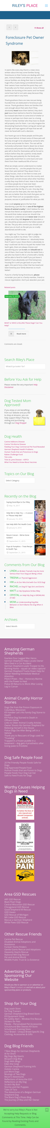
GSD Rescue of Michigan (16, 914)
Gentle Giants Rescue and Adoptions (22, 949)
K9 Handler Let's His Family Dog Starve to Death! (24, 714)
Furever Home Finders (15, 946)
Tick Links (8, 457)
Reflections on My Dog (15, 1081)
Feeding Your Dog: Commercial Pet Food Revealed (24, 447)
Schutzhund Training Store (17, 1029)
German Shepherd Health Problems (18, 449)
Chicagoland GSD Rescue (16, 907)
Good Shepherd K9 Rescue (17, 909)
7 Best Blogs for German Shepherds (22, 1051)
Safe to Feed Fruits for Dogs (18, 775)
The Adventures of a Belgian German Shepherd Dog (22, 1093)
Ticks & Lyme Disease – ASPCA (16, 459)
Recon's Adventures (14, 1076)
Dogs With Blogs (12, 1061)
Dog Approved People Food (17, 767)
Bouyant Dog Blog (13, 1058)
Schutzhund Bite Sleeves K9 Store (20, 1026)
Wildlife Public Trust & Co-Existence (21, 959)
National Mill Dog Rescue (16, 954)
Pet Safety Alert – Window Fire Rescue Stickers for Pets (23, 1020)
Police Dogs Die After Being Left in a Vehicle (22, 732)
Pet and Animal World (15, 957)
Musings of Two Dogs (14, 1074)
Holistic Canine (11, 1069)
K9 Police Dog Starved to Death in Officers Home (21, 719)
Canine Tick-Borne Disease (15, 444)
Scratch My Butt (12, 1084)
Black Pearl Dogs (12, 901)
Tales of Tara (10, 1089)
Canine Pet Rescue (13, 939)
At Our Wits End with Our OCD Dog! (31, 582)
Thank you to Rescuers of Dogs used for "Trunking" (24, 737)
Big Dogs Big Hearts (14, 1056)
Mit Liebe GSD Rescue (15, 917)
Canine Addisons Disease (14, 441)
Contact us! (21, 987)
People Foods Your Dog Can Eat (20, 772)
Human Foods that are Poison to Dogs (23, 770)
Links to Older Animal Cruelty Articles (22, 722)
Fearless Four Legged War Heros (20, 658)
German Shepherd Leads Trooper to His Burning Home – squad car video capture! (24, 667)
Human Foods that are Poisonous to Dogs (21, 452)
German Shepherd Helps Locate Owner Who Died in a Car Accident (23, 662)
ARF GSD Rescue (12, 899)
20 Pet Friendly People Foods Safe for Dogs (22, 764)
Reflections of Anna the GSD (18, 1079)
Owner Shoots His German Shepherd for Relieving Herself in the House (24, 726)
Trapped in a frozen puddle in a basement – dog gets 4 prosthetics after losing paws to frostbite (24, 743)
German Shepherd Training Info (20, 1066)
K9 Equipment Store (14, 1016)
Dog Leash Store (12, 1008)
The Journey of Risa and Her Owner (21, 1099)
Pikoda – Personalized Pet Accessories (23, 1024)
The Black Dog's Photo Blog (17, 1097)
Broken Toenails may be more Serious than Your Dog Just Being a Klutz (27, 572)
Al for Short (10, 1053)
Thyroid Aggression (29, 578)
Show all (39, 28)
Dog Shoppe (20, 423)
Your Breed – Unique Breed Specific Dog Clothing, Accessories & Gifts (24, 1033)
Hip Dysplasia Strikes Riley (29, 591)
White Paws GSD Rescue (16, 922)
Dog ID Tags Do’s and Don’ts (33, 586)
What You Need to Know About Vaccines (20, 462)
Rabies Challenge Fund (13, 454)
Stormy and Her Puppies (16, 1087)
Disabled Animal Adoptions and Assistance (20, 943)
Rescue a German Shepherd (18, 919)
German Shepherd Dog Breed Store (22, 1013)
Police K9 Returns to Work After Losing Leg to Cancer (23, 685)
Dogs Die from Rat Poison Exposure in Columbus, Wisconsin (23, 708)
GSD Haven (10, 912)
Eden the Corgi (11, 1063)
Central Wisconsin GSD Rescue (19, 904)
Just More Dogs (11, 1071)
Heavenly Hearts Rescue (16, 952)
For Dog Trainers (12, 1011)
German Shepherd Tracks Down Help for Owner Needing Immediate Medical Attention (24, 674)
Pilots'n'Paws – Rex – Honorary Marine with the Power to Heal (23, 680)
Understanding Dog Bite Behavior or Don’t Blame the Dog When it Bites (26, 604)
